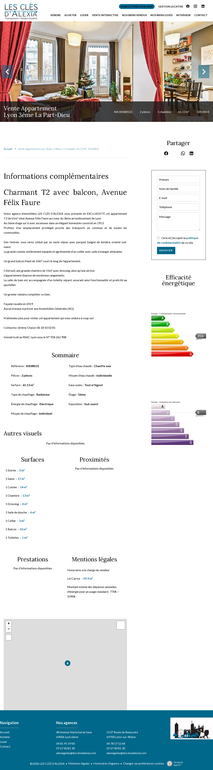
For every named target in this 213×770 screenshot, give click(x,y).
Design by (174, 763)
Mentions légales (79, 763)
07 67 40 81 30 (65, 748)
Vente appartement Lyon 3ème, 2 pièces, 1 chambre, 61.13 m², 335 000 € (58, 148)
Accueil (8, 148)
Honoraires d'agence (106, 763)
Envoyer (166, 250)
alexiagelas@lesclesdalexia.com (76, 753)
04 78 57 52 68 (115, 743)
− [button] (9, 629)
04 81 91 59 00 (65, 743)
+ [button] (9, 624)
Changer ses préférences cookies (143, 763)
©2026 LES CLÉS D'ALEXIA (47, 763)
